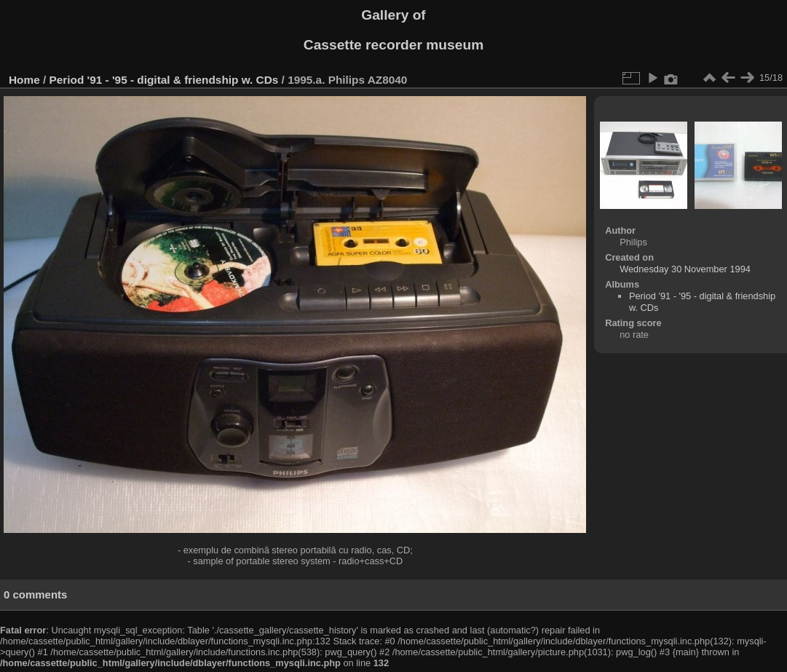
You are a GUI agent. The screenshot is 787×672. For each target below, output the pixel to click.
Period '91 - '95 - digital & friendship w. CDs (164, 80)
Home (24, 80)
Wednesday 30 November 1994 (685, 269)
